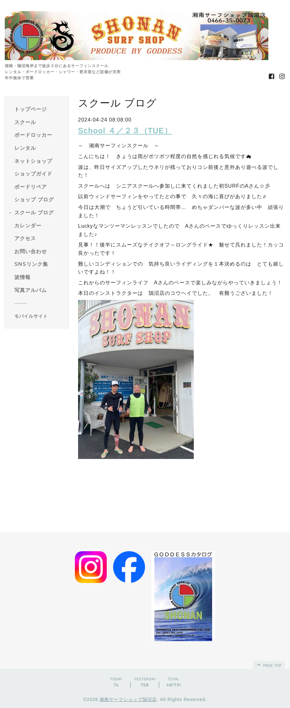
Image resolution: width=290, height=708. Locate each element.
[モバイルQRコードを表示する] (39, 316)
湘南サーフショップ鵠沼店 (128, 699)
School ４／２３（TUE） (125, 130)
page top (269, 664)
